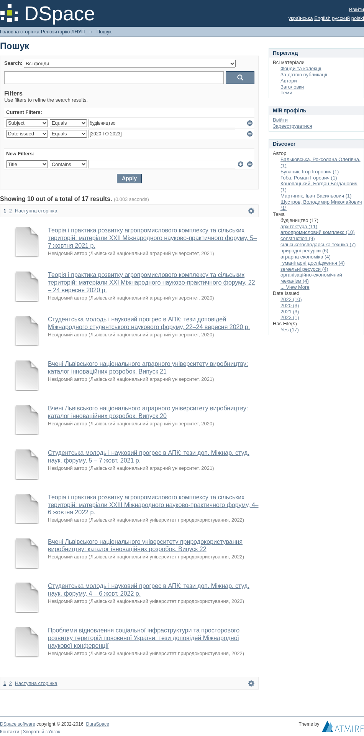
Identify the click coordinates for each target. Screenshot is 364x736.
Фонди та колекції (300, 68)
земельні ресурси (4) (304, 269)
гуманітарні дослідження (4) (312, 263)
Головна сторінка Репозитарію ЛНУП (42, 32)
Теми (286, 92)
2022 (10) (291, 299)
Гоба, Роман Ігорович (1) (308, 178)
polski (357, 18)
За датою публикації (303, 74)
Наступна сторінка (36, 211)
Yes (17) (289, 330)
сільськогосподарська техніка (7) (318, 244)
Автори (288, 81)
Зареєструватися (292, 126)
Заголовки (292, 87)
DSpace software (17, 724)
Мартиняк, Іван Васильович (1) (316, 196)
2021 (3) (289, 311)
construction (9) (297, 238)
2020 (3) (289, 305)
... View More (295, 287)
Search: (13, 63)
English (322, 18)
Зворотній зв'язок (41, 731)
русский (341, 18)
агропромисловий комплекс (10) (317, 232)
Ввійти (356, 9)
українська (301, 18)
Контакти (9, 731)
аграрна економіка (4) (305, 257)
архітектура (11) (298, 226)
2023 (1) (289, 317)
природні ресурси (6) (304, 251)
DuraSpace (97, 724)
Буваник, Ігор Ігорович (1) (309, 172)
